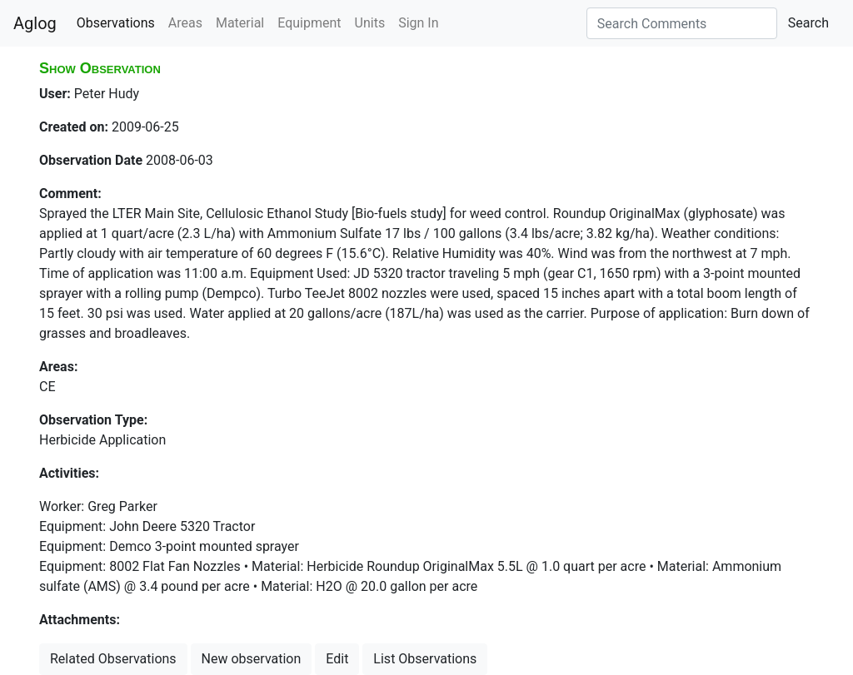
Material (240, 23)
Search (808, 23)
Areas (185, 23)
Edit (337, 659)
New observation (252, 659)
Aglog (35, 23)
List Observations (424, 659)
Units (370, 23)
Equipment (309, 23)
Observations (116, 23)
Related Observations (113, 659)
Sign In (418, 23)
